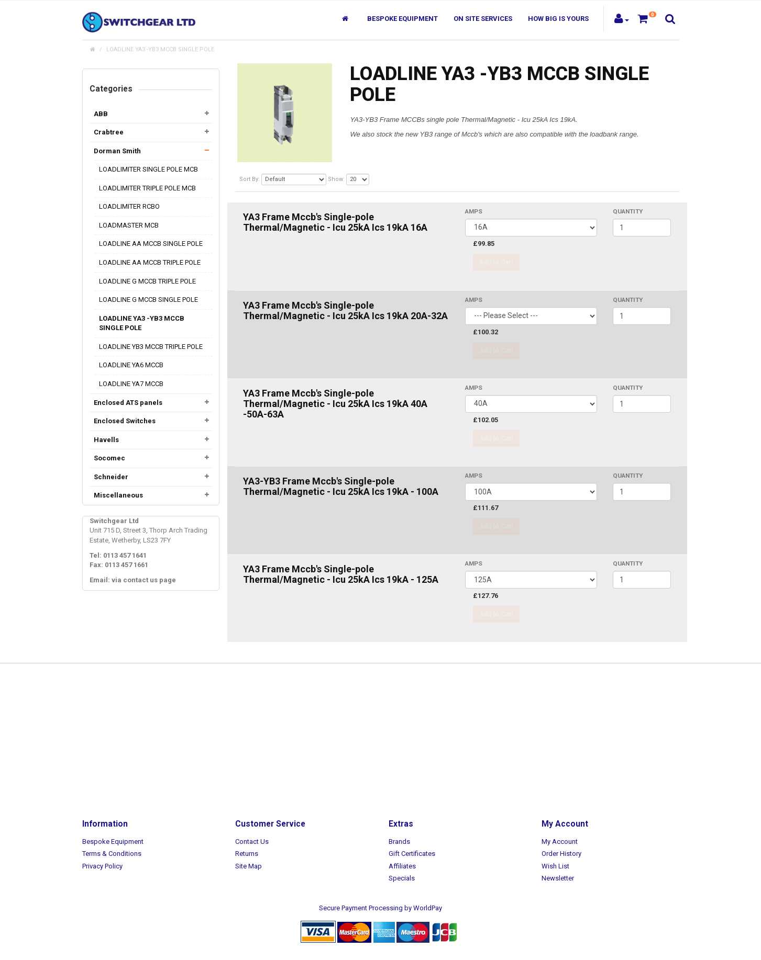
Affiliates (402, 866)
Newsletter (558, 878)
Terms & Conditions (111, 853)
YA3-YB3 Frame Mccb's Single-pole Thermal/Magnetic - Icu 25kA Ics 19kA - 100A (340, 486)
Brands (399, 841)
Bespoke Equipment (402, 18)
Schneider (111, 477)
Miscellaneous (118, 495)
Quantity (628, 211)
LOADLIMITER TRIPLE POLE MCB (147, 188)
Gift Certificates (412, 853)
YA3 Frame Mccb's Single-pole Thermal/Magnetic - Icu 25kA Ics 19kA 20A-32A (345, 310)
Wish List (555, 866)
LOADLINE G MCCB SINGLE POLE (148, 299)
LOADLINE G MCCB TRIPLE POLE (147, 281)
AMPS (473, 211)
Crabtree (109, 132)
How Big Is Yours (558, 18)
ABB (101, 114)
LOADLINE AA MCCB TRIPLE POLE (150, 262)
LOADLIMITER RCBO (129, 206)
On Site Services (483, 18)
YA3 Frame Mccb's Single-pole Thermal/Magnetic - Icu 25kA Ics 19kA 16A (335, 222)
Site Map (248, 866)
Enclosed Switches (125, 421)
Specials (402, 878)
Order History (561, 853)
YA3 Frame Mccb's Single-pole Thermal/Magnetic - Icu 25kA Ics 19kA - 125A (340, 574)
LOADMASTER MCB (129, 225)
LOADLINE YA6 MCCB (131, 365)
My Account (560, 841)
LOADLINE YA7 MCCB (131, 384)
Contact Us (252, 841)
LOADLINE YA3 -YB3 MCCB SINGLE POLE (160, 49)
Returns (246, 853)
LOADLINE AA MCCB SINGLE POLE (151, 243)
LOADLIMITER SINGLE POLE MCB (148, 169)
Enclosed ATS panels (128, 402)
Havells (106, 440)
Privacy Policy (102, 866)
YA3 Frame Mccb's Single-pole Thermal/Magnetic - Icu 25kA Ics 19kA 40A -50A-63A (335, 404)
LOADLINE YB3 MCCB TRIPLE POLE (151, 347)
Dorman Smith (117, 151)
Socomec (109, 458)
